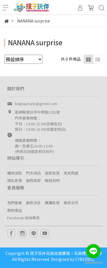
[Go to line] (93, 251)
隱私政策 (14, 180)
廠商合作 (71, 202)
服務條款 (33, 180)
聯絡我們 (52, 180)
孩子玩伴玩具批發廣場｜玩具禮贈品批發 (66, 253)
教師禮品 (14, 210)
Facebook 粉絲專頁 (23, 217)
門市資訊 (33, 173)
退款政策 (52, 173)
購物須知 (14, 173)
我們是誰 (14, 202)
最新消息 (33, 202)
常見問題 (71, 173)
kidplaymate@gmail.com (36, 103)
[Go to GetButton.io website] (93, 262)
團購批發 (52, 202)
